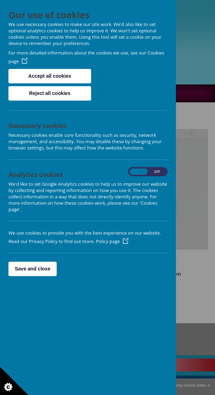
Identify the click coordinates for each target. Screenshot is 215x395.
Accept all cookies (49, 76)
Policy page (112, 241)
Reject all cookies (50, 93)
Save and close (32, 269)
